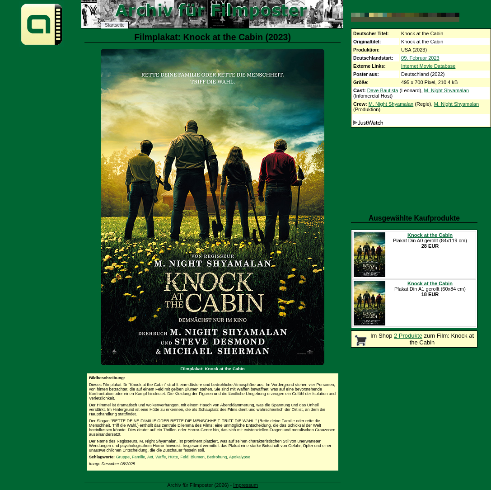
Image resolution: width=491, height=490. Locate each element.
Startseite (115, 25)
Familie (138, 457)
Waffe (160, 457)
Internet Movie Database (428, 66)
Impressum (245, 485)
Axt (150, 457)
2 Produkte (408, 335)
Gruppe (123, 457)
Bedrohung (217, 457)
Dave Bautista (382, 90)
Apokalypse (239, 457)
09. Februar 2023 (420, 58)
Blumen (198, 457)
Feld (184, 457)
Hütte (173, 457)
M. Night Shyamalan (446, 90)
